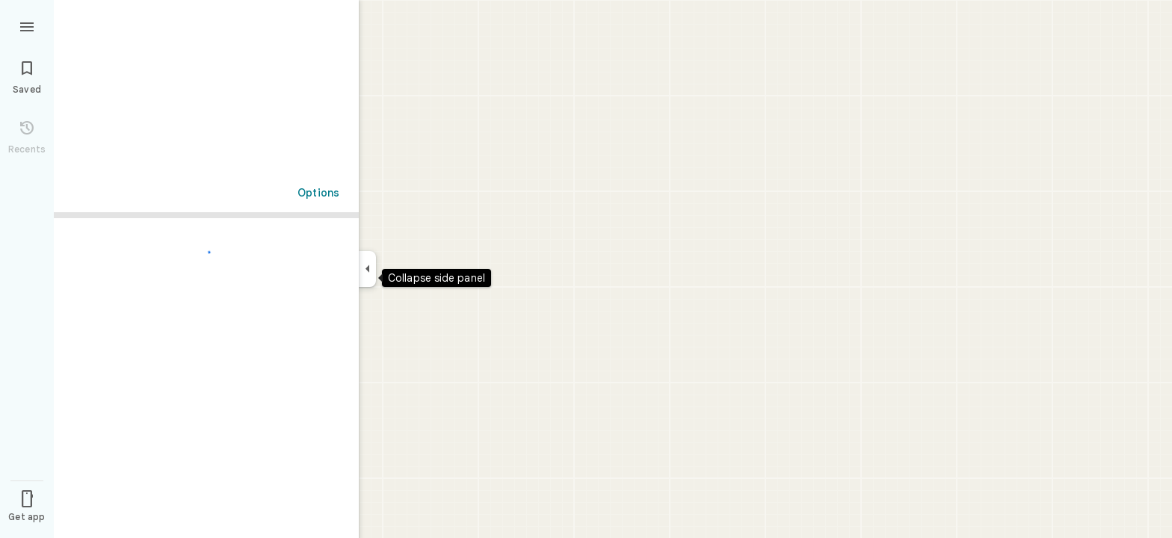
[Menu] (27, 25)
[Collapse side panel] (367, 269)
